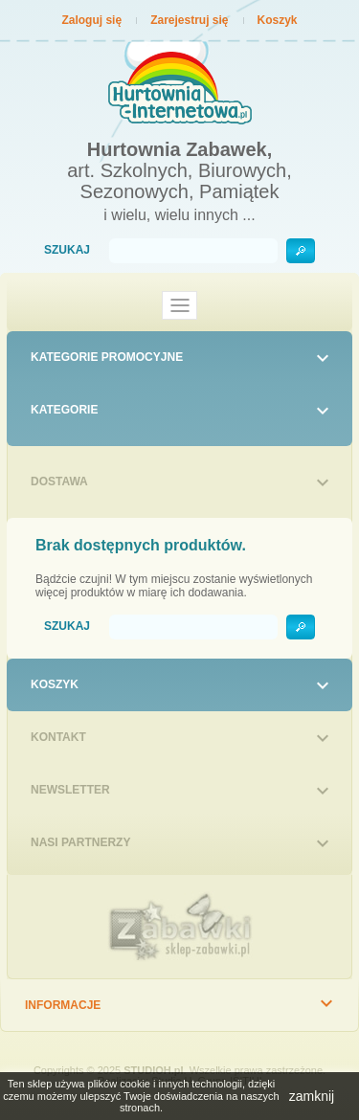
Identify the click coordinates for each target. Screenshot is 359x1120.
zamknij (311, 1096)
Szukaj (67, 250)
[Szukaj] (193, 250)
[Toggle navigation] (180, 305)
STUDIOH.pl (153, 1070)
